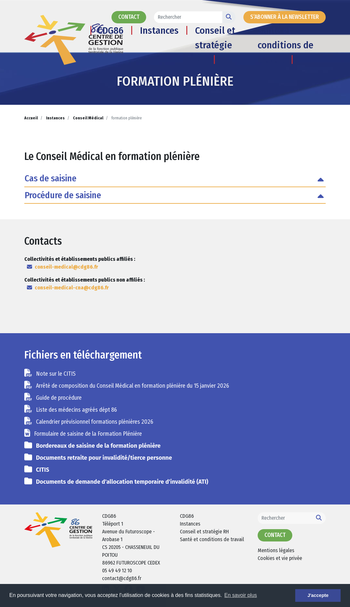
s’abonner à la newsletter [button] (284, 17)
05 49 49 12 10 (117, 570)
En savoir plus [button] (240, 595)
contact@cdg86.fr (121, 578)
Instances (159, 30)
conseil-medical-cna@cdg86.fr (72, 288)
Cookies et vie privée (280, 558)
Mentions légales (276, 550)
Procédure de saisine (63, 195)
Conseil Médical (88, 118)
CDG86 (110, 30)
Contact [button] (128, 17)
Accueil (31, 118)
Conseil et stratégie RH (215, 45)
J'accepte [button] (318, 595)
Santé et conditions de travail (285, 45)
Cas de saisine (50, 178)
